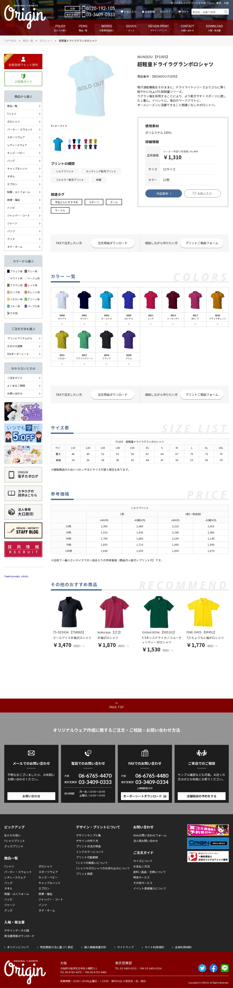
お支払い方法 (141, 866)
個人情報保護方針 (95, 947)
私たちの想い (12, 835)
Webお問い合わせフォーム (149, 835)
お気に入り (130, 11)
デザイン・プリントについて (98, 826)
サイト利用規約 (154, 947)
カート (185, 11)
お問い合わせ (14, 393)
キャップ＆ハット (17, 168)
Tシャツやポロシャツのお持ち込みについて (103, 868)
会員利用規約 (183, 947)
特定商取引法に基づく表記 (56, 947)
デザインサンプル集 (88, 835)
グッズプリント (14, 846)
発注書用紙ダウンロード (19, 936)
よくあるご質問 (16, 385)
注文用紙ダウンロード (113, 243)
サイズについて (143, 861)
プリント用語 (84, 874)
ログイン (168, 11)
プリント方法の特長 (88, 846)
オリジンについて (18, 947)
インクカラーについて (90, 852)
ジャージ (12, 223)
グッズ (11, 239)
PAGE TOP (116, 707)
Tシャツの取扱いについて (92, 863)
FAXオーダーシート (18, 354)
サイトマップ (125, 947)
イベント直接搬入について (149, 888)
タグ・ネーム (14, 246)
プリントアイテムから (19, 338)
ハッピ (11, 207)
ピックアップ (14, 826)
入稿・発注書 (14, 922)
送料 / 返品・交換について (149, 872)
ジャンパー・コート (18, 215)
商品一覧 (28, 40)
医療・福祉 (13, 199)
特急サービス (141, 877)
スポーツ (94, 202)
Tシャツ (11, 113)
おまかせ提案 (14, 346)
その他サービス (143, 883)
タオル (11, 176)
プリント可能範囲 (87, 857)
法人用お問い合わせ (145, 841)
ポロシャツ (46, 40)
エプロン (12, 184)
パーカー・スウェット (20, 129)
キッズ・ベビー (16, 153)
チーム (114, 202)
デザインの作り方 (87, 841)
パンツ (11, 231)
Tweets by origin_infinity (16, 576)
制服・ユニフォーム (18, 192)
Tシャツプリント (14, 841)
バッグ (11, 160)
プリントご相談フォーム (202, 243)
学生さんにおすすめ (66, 202)
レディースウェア (17, 145)
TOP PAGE (10, 40)
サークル (60, 210)
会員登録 (150, 11)
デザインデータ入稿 (16, 930)
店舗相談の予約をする (201, 796)
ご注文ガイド (14, 378)
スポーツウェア (16, 137)
